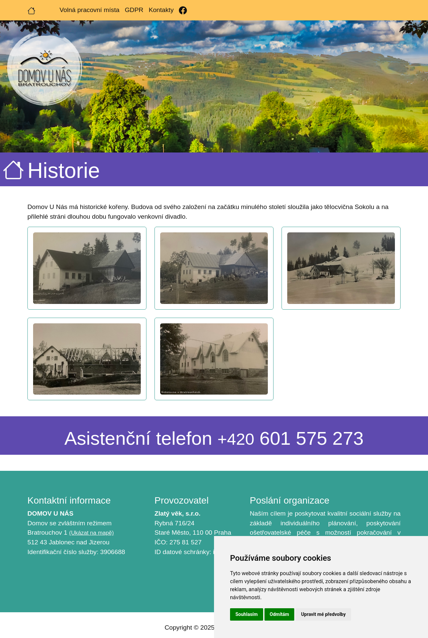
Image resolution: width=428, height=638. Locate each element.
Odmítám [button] (279, 614)
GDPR (134, 9)
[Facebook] (183, 10)
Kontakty (161, 9)
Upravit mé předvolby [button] (323, 614)
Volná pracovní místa (89, 9)
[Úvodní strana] (31, 10)
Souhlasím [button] (246, 614)
